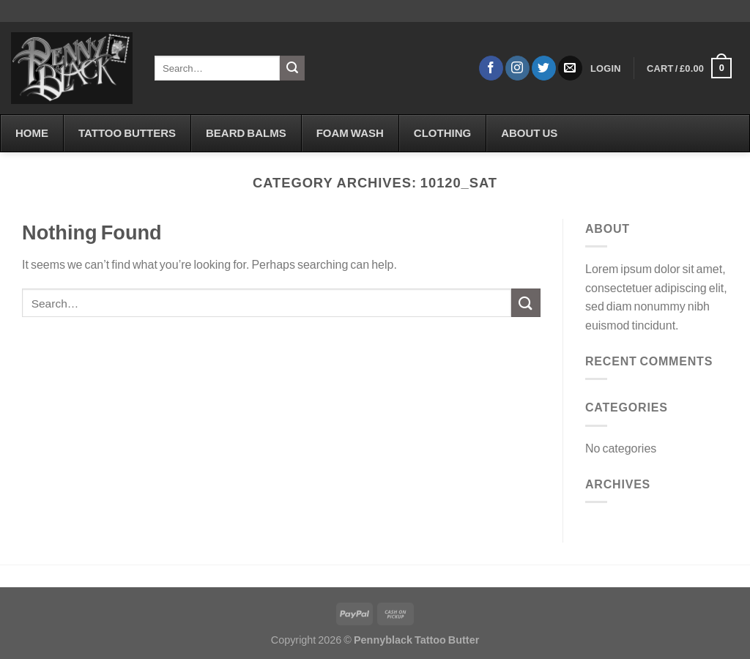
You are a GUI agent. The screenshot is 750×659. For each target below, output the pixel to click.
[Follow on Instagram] (517, 68)
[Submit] (292, 68)
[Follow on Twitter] (544, 68)
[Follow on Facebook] (491, 68)
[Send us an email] (570, 68)
